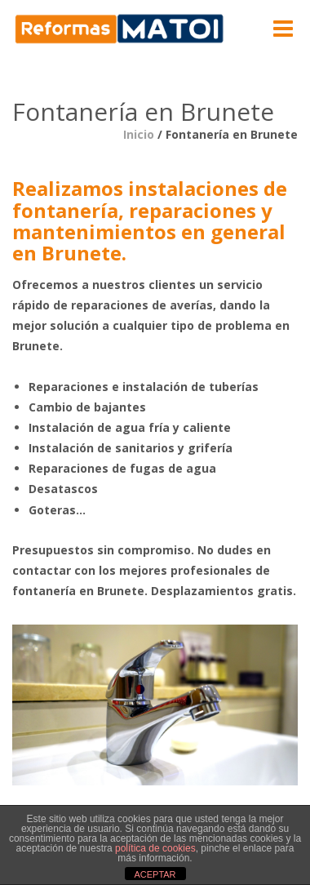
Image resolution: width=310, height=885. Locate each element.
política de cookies (155, 848)
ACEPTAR (154, 874)
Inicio (138, 134)
